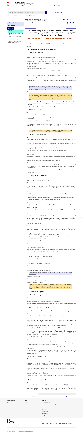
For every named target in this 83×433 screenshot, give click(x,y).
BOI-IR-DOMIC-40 (53, 106)
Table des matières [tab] (11, 20)
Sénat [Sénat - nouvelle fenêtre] (43, 415)
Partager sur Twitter (67, 23)
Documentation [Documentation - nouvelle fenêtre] (27, 406)
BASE (22, 15)
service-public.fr (53, 423)
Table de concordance (28, 404)
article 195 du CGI (59, 63)
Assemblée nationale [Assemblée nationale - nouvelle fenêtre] (45, 402)
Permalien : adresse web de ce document (70, 20)
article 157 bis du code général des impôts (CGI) (38, 43)
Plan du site (27, 428)
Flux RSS (26, 402)
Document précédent (31, 28)
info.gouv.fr (44, 423)
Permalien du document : (30, 394)
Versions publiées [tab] (11, 25)
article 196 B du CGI (41, 215)
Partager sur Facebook (64, 23)
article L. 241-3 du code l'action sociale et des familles (55, 75)
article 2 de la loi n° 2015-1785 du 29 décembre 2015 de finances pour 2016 (46, 169)
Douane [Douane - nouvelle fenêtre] (43, 407)
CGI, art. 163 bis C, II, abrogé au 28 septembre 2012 (60, 124)
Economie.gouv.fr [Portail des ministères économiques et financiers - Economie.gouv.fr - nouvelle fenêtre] (45, 411)
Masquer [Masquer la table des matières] (11, 28)
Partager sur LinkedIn (70, 23)
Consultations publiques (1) (26, 9)
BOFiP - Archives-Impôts (43, 9)
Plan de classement (14, 15)
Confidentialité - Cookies (35, 428)
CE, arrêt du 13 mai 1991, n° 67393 (53, 131)
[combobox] (26, 12)
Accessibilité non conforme (11, 428)
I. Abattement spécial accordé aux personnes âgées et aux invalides (16, 31)
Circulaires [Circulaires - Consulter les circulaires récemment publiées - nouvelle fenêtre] (44, 406)
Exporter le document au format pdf (64, 20)
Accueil (8, 9)
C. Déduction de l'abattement (15, 38)
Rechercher (46, 12)
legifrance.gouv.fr (62, 423)
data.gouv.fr (70, 423)
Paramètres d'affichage (46, 428)
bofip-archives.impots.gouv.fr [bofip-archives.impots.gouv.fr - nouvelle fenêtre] (29, 407)
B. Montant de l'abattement (15, 36)
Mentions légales (21, 428)
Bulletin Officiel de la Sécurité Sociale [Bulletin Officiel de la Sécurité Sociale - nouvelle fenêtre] (48, 404)
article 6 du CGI (58, 209)
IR (19, 15)
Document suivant (70, 28)
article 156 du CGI (32, 353)
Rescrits (34, 9)
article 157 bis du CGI (32, 57)
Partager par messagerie (74, 23)
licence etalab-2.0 (30, 431)
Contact (8, 404)
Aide (7, 402)
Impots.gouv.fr (44, 413)
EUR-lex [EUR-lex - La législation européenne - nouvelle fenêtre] (43, 409)
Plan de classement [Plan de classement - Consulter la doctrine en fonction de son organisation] (15, 9)
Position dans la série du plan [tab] (13, 22)
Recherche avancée (57, 12)
